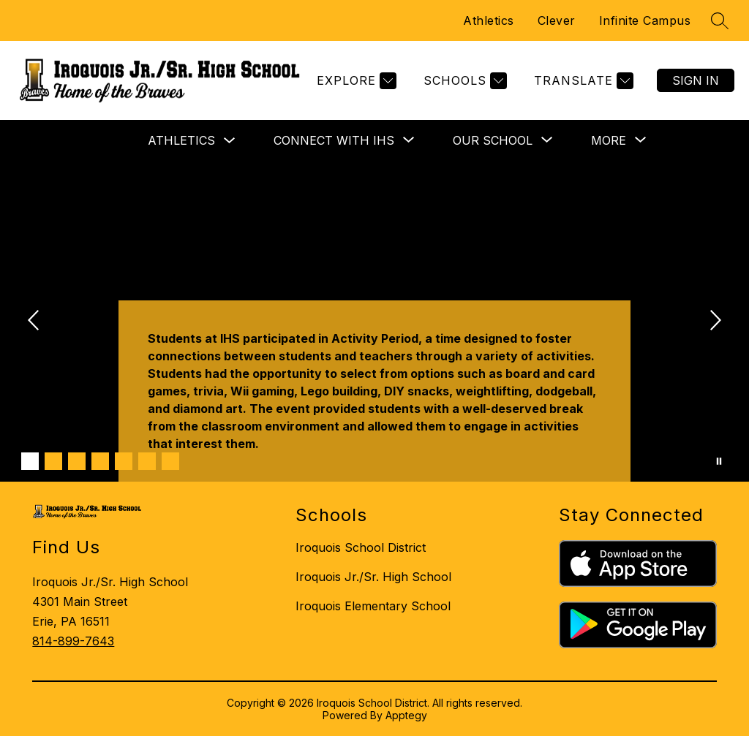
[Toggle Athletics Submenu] (229, 141)
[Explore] (354, 81)
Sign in (695, 80)
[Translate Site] (581, 81)
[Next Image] (713, 321)
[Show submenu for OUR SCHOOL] (492, 140)
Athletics (488, 20)
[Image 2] (53, 461)
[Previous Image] (35, 321)
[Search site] (720, 20)
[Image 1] (30, 461)
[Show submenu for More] (608, 140)
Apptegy (406, 715)
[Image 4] (100, 461)
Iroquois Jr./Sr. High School (373, 576)
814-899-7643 (73, 641)
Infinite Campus (645, 20)
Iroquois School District (361, 547)
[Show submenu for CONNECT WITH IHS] (334, 140)
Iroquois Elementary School (373, 606)
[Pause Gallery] (719, 461)
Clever (557, 20)
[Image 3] (77, 461)
